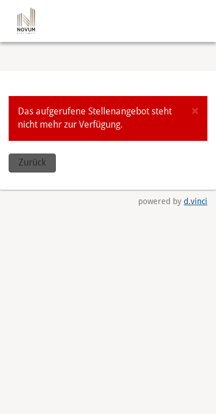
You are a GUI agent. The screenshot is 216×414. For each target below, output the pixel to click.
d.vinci (195, 201)
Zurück (32, 162)
